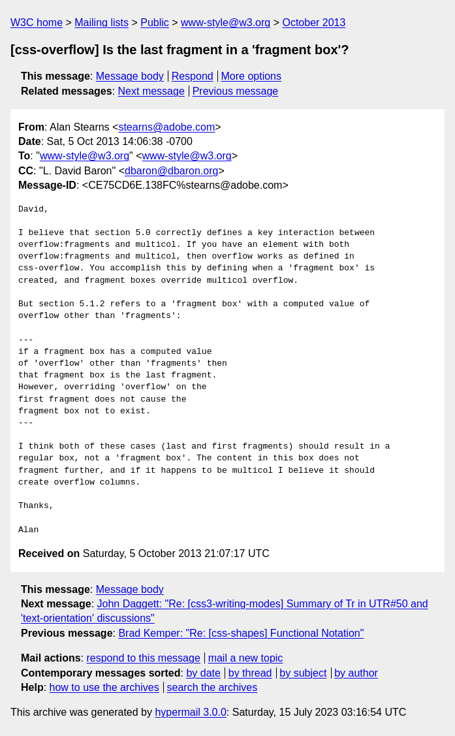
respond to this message (143, 658)
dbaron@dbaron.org (171, 170)
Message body (130, 76)
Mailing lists (101, 22)
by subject (302, 673)
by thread (250, 673)
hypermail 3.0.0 (190, 712)
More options (251, 76)
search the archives (212, 687)
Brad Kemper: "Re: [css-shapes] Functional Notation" (241, 633)
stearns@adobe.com (166, 127)
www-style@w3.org (225, 22)
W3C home (36, 22)
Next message (151, 91)
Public (154, 22)
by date (203, 673)
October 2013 (313, 22)
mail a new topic (245, 658)
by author (356, 673)
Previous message (236, 91)
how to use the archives (104, 687)
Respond (192, 76)
